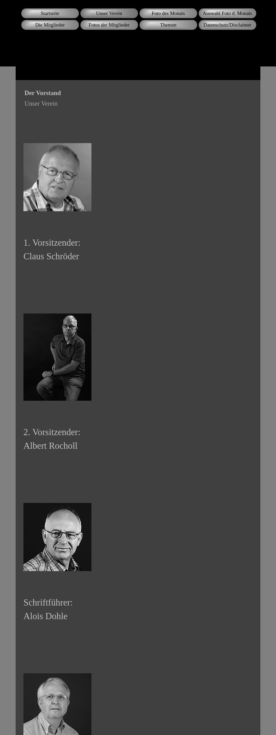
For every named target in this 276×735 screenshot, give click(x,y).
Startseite (50, 13)
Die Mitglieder (50, 25)
